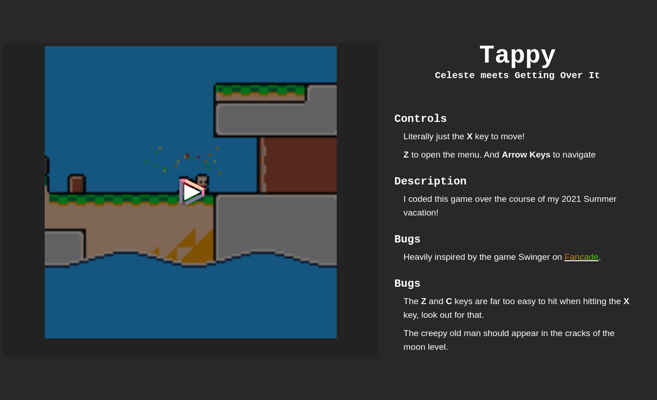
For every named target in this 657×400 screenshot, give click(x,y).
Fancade (581, 273)
